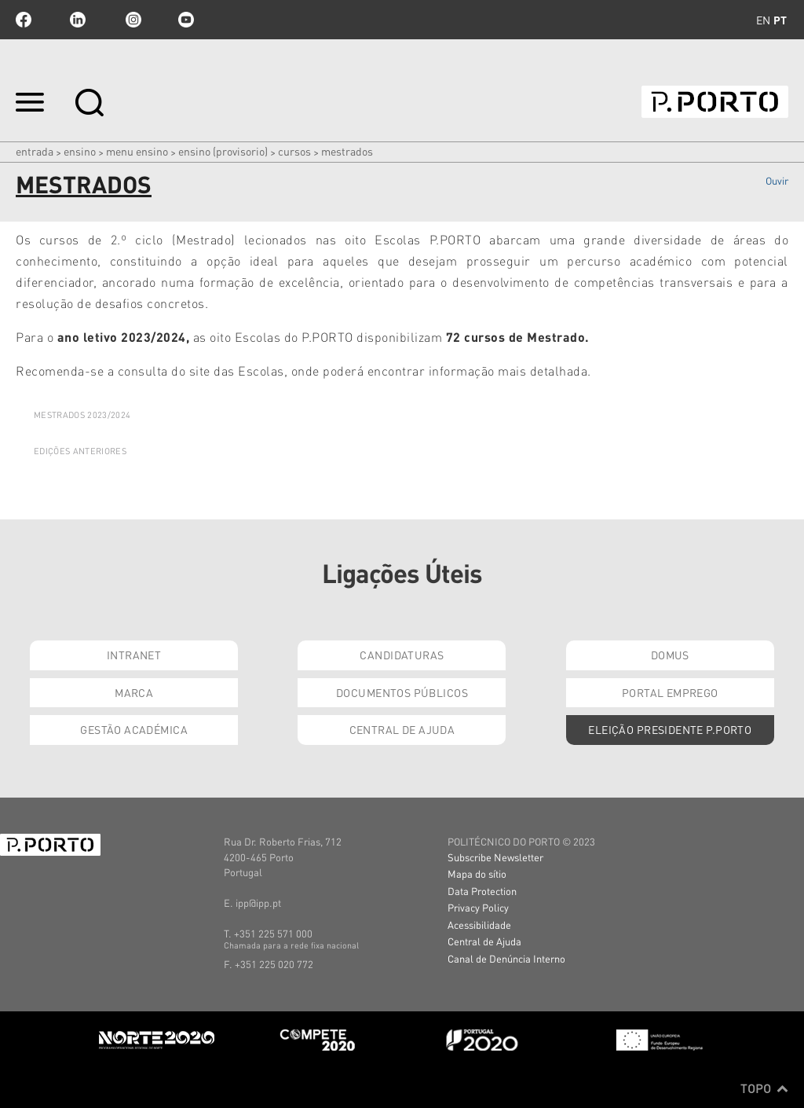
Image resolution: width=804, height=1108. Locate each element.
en (763, 20)
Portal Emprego (670, 692)
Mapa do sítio (477, 873)
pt (780, 20)
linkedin (78, 20)
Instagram (132, 20)
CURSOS (294, 151)
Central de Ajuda (402, 729)
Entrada (34, 151)
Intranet (134, 655)
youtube (186, 20)
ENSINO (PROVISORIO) (223, 151)
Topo (764, 1088)
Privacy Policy (478, 907)
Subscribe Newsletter (495, 857)
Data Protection (482, 890)
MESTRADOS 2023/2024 (82, 414)
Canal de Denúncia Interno (506, 958)
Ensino (80, 151)
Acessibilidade (479, 924)
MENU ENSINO (137, 151)
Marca (134, 692)
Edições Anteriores (80, 451)
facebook (23, 20)
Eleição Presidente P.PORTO (669, 729)
